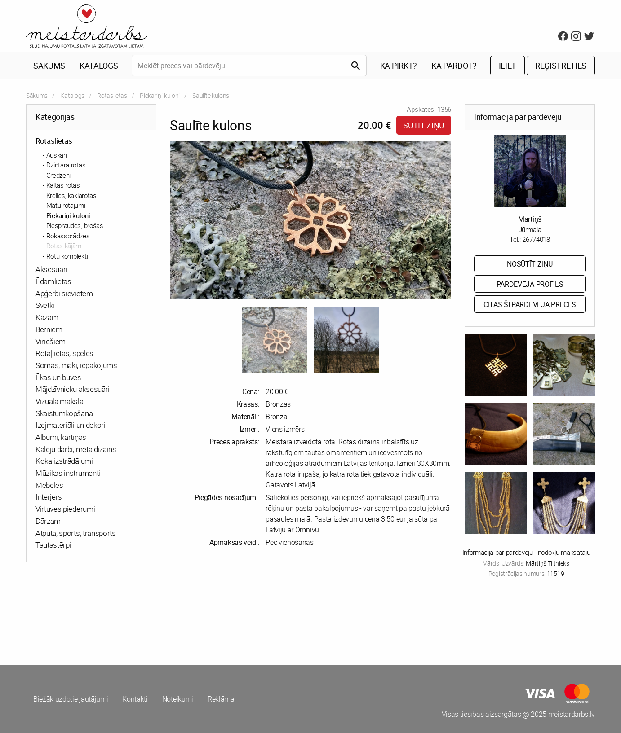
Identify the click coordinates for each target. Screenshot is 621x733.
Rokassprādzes (68, 235)
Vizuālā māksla (59, 401)
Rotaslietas (112, 95)
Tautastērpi (53, 545)
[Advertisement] (166, 619)
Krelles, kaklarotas (71, 195)
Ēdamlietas (53, 281)
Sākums (49, 65)
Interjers (48, 497)
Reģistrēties (560, 65)
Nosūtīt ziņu (529, 264)
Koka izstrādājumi (64, 461)
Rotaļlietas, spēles (64, 353)
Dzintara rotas (66, 164)
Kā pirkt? (398, 65)
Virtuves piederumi (65, 509)
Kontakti (134, 699)
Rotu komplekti (67, 255)
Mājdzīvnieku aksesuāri (72, 389)
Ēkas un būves (58, 377)
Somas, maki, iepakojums (76, 365)
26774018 (536, 239)
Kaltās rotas (63, 184)
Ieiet (507, 65)
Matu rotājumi (65, 205)
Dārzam (48, 521)
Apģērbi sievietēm (64, 293)
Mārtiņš (529, 219)
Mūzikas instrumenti (67, 473)
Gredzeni (58, 175)
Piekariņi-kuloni (160, 95)
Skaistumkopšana (64, 413)
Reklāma (221, 699)
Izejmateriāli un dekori (70, 425)
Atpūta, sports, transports (75, 533)
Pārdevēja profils (530, 284)
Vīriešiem (50, 341)
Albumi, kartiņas (60, 437)
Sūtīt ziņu (423, 125)
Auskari (56, 154)
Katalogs (99, 65)
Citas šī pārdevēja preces (529, 304)
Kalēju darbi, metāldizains (75, 449)
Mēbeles (49, 485)
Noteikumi (177, 699)
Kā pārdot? (454, 65)
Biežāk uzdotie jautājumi (70, 699)
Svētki (44, 305)
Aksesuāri (51, 269)
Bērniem (48, 329)
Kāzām (46, 317)
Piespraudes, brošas (74, 225)
